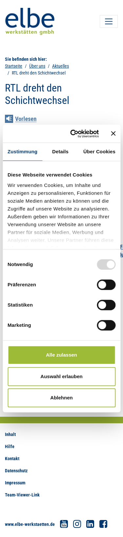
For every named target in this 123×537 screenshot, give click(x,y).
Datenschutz (16, 470)
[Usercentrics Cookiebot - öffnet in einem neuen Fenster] (73, 133)
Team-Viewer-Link (22, 494)
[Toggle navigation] (109, 21)
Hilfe (9, 446)
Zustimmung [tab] (22, 151)
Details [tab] (60, 151)
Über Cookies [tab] (99, 151)
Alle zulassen (61, 355)
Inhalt (10, 434)
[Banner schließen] (113, 133)
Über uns (37, 66)
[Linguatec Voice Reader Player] (25, 120)
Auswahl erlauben (61, 376)
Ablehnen (61, 397)
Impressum (15, 482)
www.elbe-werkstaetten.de (30, 524)
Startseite (13, 66)
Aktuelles (60, 66)
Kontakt (12, 458)
